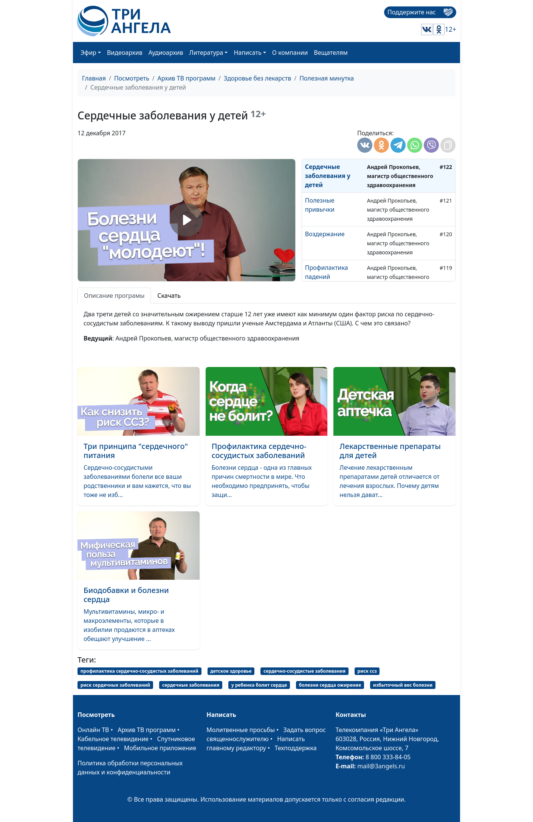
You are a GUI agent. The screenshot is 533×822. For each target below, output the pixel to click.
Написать (247, 52)
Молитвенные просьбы (240, 730)
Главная (94, 78)
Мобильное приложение (160, 748)
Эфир (88, 52)
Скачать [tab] (169, 295)
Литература (206, 52)
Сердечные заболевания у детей (327, 176)
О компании (290, 52)
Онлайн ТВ (93, 730)
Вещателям (330, 52)
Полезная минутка (326, 78)
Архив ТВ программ (187, 78)
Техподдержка (295, 748)
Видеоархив (125, 52)
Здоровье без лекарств (257, 78)
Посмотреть (131, 78)
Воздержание (325, 234)
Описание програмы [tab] (114, 295)
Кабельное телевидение (113, 739)
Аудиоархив (166, 52)
